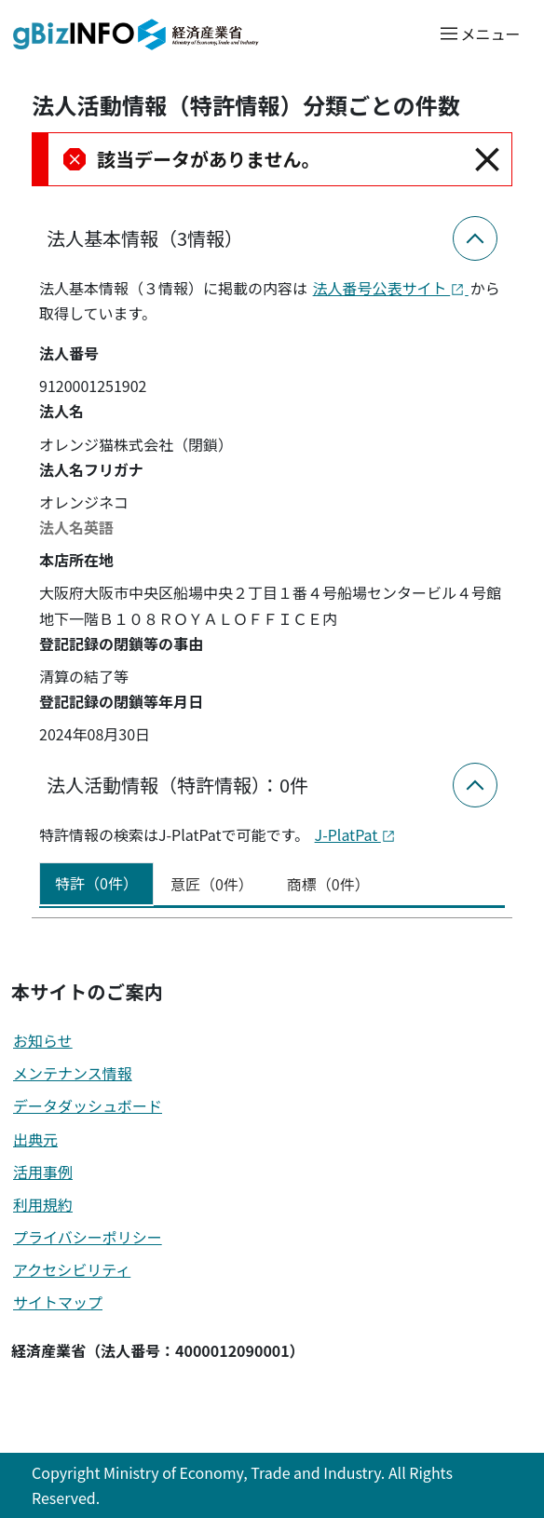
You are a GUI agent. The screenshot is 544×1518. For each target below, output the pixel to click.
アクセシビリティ (71, 1269)
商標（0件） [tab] (328, 884)
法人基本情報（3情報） (145, 237)
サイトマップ (57, 1302)
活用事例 (43, 1171)
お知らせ (43, 1040)
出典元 (35, 1139)
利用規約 (43, 1204)
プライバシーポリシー (87, 1237)
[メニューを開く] (479, 33)
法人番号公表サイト (391, 288)
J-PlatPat (355, 834)
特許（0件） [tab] (96, 883)
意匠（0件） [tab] (211, 884)
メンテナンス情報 (72, 1073)
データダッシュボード (87, 1105)
